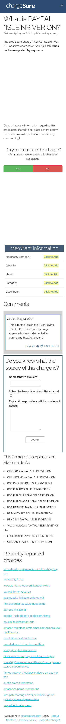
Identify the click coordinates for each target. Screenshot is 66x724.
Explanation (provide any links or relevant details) (34, 403)
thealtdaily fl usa (13, 579)
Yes (18, 169)
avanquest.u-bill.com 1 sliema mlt (24, 597)
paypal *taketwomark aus (19, 621)
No (47, 169)
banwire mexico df (15, 609)
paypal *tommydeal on (17, 591)
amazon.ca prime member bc (21, 689)
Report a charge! (50, 720)
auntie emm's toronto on (18, 683)
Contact (11, 720)
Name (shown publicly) (23, 377)
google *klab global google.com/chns (27, 615)
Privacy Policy (27, 720)
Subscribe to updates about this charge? (34, 391)
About (55, 715)
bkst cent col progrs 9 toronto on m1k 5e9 (29, 656)
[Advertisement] (33, 90)
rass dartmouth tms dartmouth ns (24, 644)
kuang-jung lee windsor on (20, 650)
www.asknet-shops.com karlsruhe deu (27, 585)
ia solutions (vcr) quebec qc (20, 638)
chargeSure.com (31, 715)
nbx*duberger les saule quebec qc (24, 603)
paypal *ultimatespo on (18, 705)
